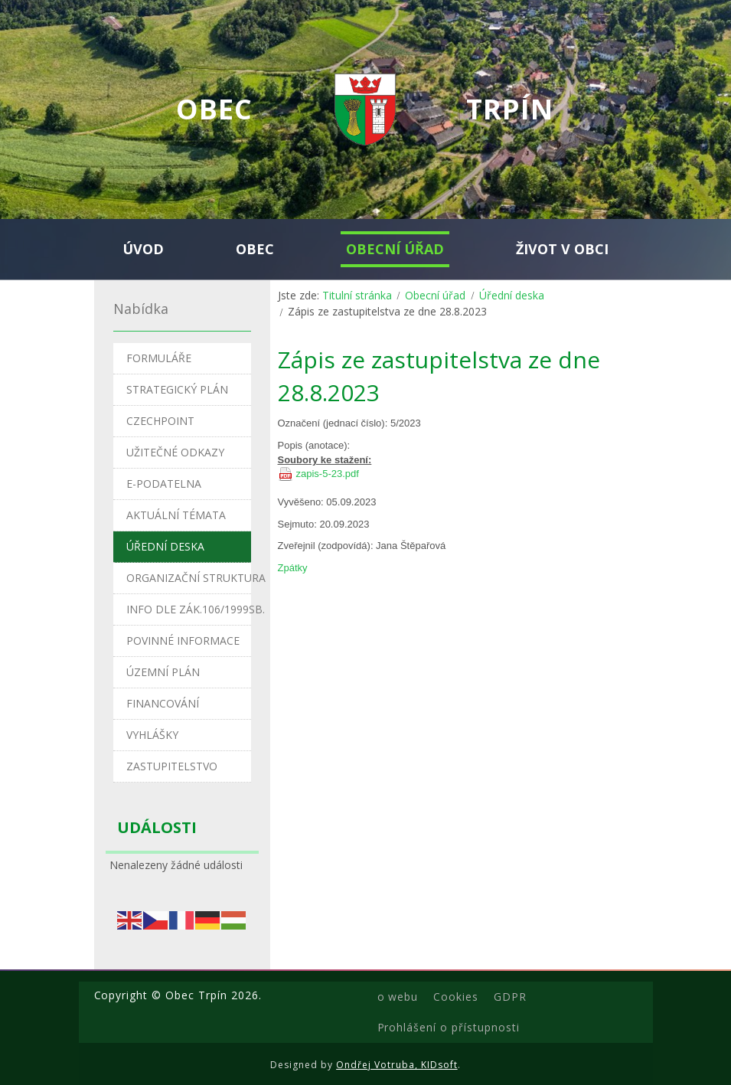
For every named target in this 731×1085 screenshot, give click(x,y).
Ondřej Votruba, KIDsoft (397, 1064)
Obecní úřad (435, 295)
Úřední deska (511, 295)
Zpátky (293, 568)
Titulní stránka (357, 295)
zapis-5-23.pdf (327, 473)
